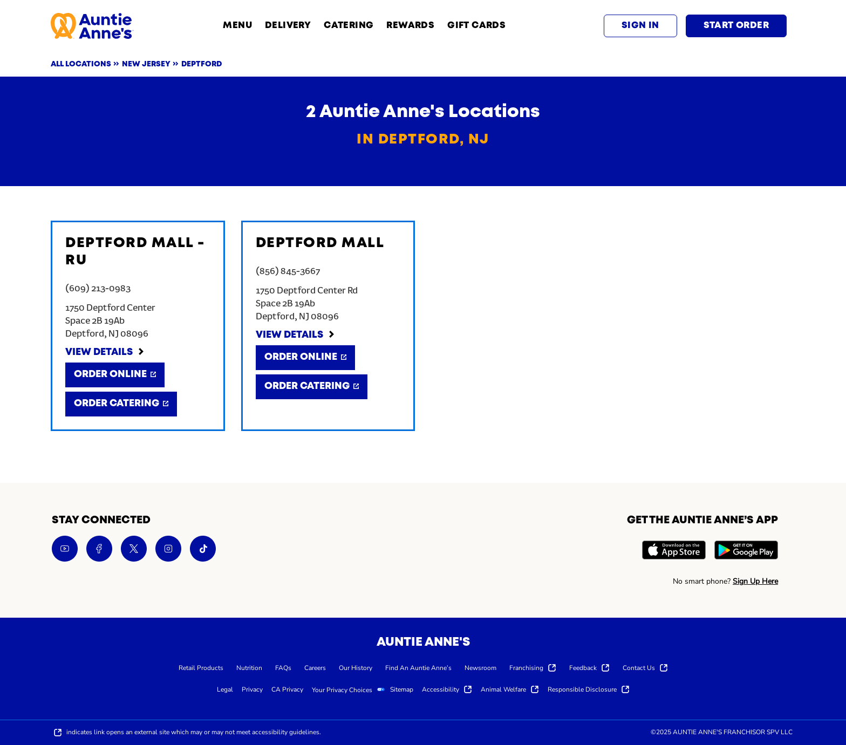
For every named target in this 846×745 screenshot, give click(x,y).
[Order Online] (115, 375)
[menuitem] (201, 667)
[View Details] (105, 352)
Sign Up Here (755, 581)
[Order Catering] (121, 404)
